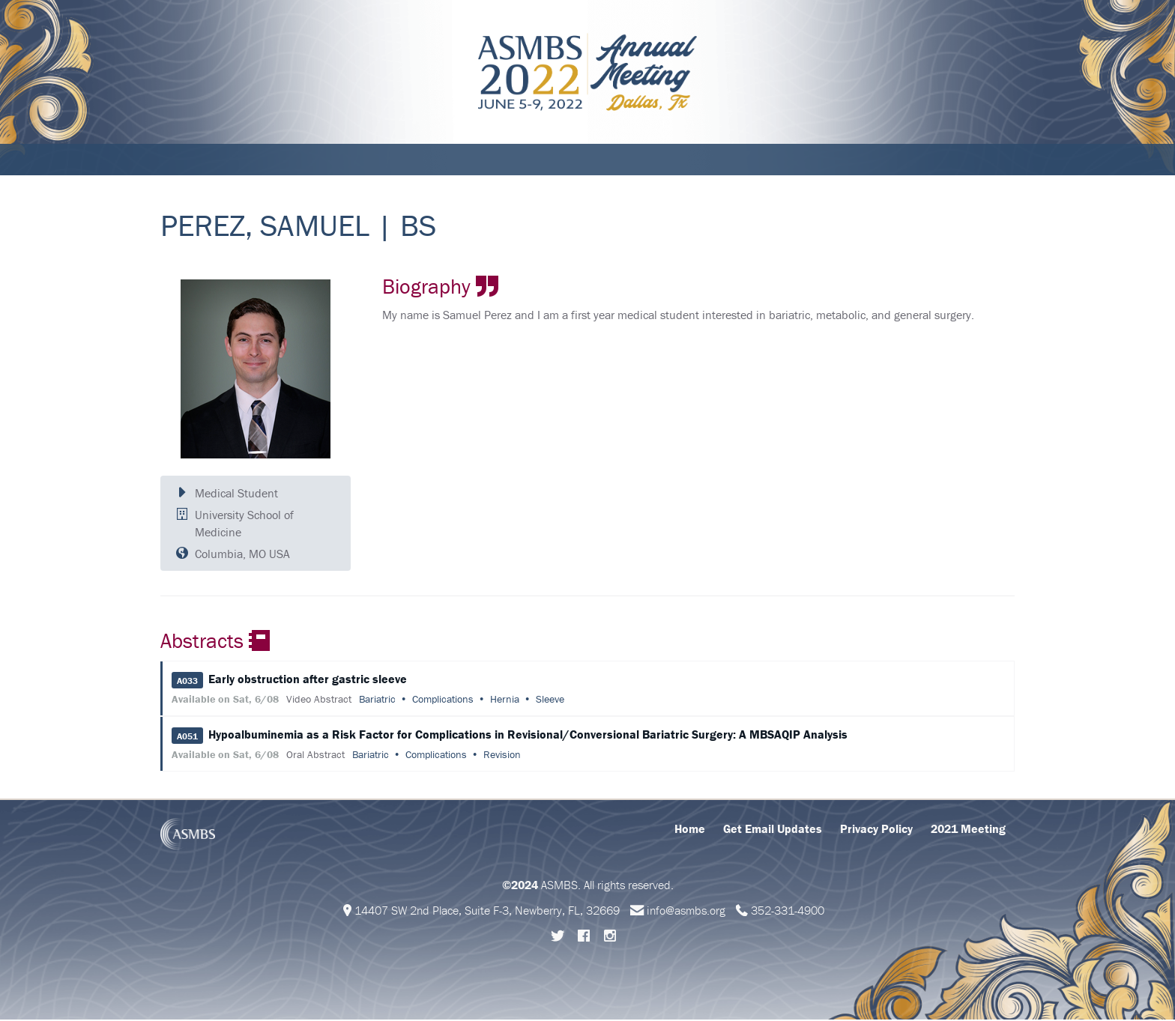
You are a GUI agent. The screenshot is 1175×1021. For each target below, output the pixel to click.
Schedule (247, 160)
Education (377, 160)
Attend (310, 160)
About (186, 160)
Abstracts (454, 160)
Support (526, 160)
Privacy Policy (876, 829)
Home (689, 829)
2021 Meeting (968, 829)
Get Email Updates (772, 829)
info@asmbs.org (686, 911)
